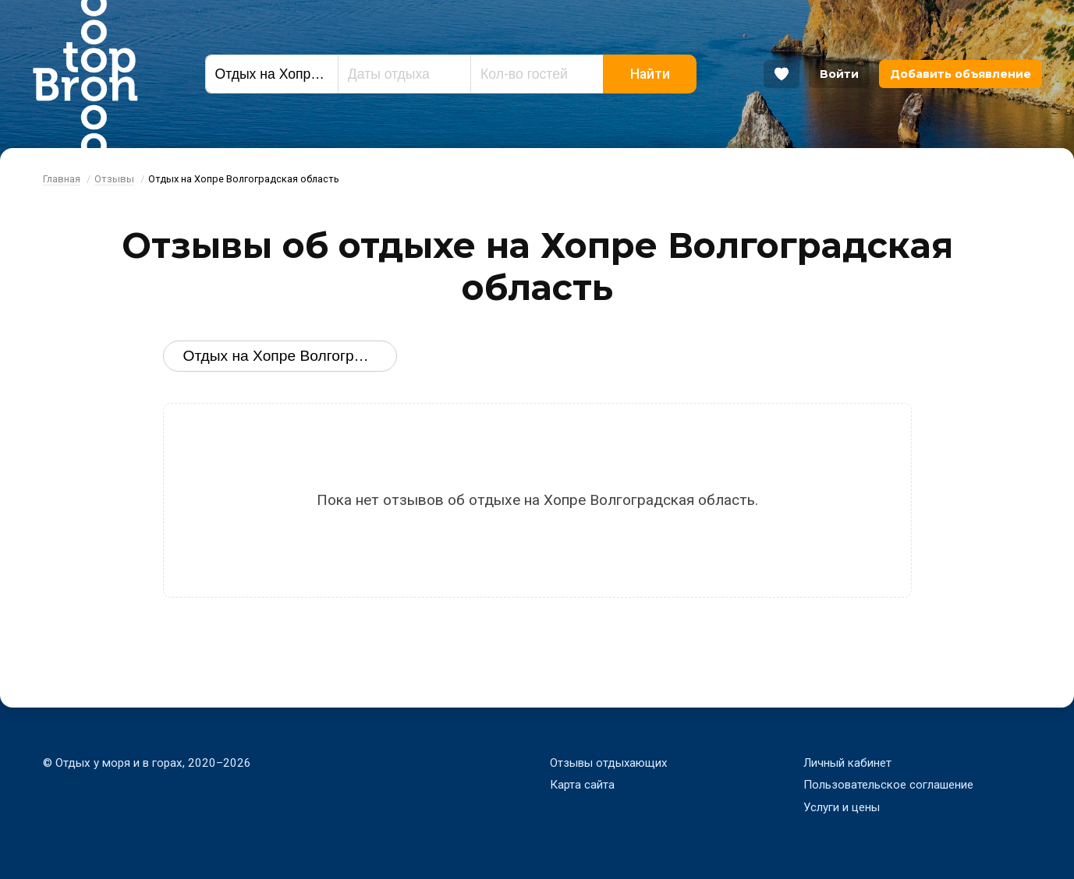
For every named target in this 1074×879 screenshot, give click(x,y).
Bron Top (85, 74)
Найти (650, 74)
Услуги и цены (842, 807)
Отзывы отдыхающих (609, 763)
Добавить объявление (960, 74)
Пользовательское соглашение (888, 785)
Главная (61, 179)
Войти (839, 74)
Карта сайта (582, 785)
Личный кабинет (847, 763)
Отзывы (114, 179)
